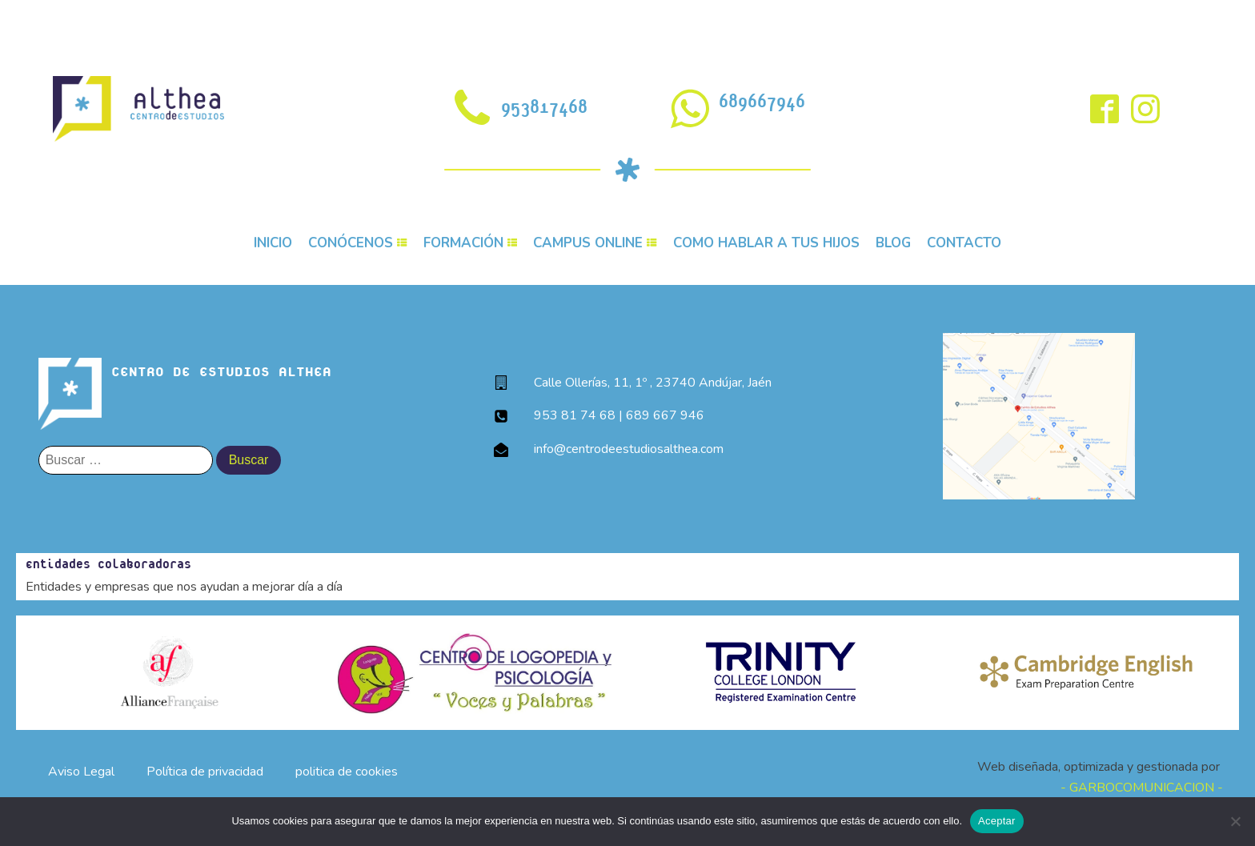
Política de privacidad (204, 771)
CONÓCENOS (357, 243)
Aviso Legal (81, 771)
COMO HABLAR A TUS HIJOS (766, 243)
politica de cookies (346, 771)
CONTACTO (964, 243)
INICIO (273, 243)
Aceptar (997, 821)
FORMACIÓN (470, 243)
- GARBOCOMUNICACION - (1142, 787)
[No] (1235, 821)
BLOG (893, 243)
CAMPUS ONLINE (595, 243)
